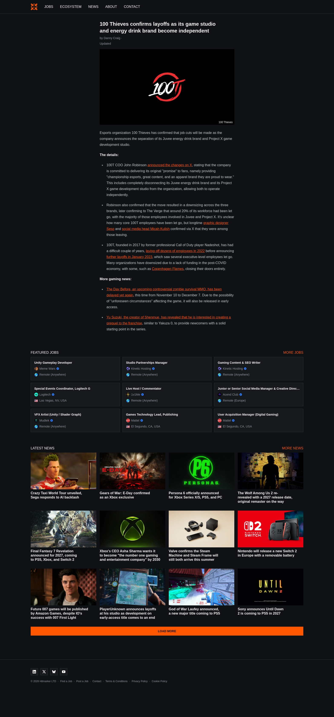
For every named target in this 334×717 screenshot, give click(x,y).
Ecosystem (70, 7)
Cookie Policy (159, 681)
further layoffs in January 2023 (129, 257)
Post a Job (82, 681)
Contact (132, 7)
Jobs (48, 7)
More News (292, 448)
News (93, 7)
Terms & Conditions (116, 681)
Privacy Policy (140, 681)
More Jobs (293, 352)
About (111, 7)
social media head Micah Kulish (146, 229)
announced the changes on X (170, 165)
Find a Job (66, 681)
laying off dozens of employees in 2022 (175, 251)
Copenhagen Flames (168, 269)
